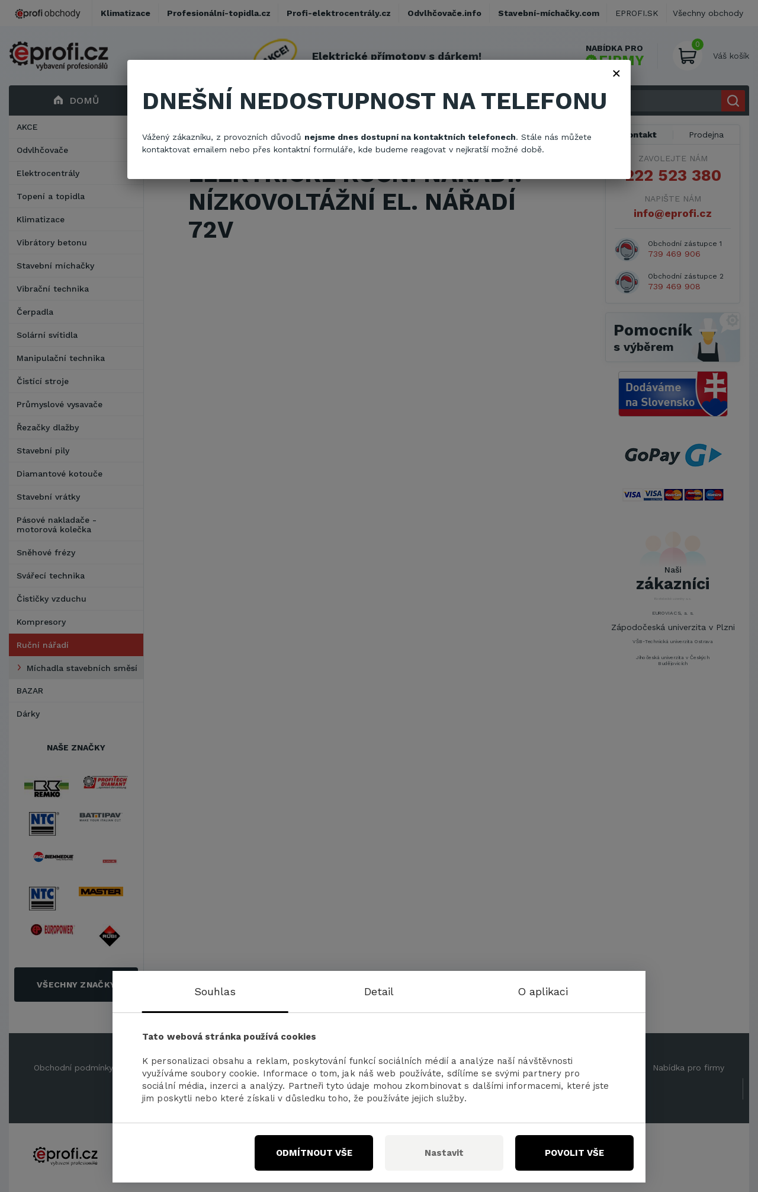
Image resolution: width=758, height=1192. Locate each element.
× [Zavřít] (616, 73)
